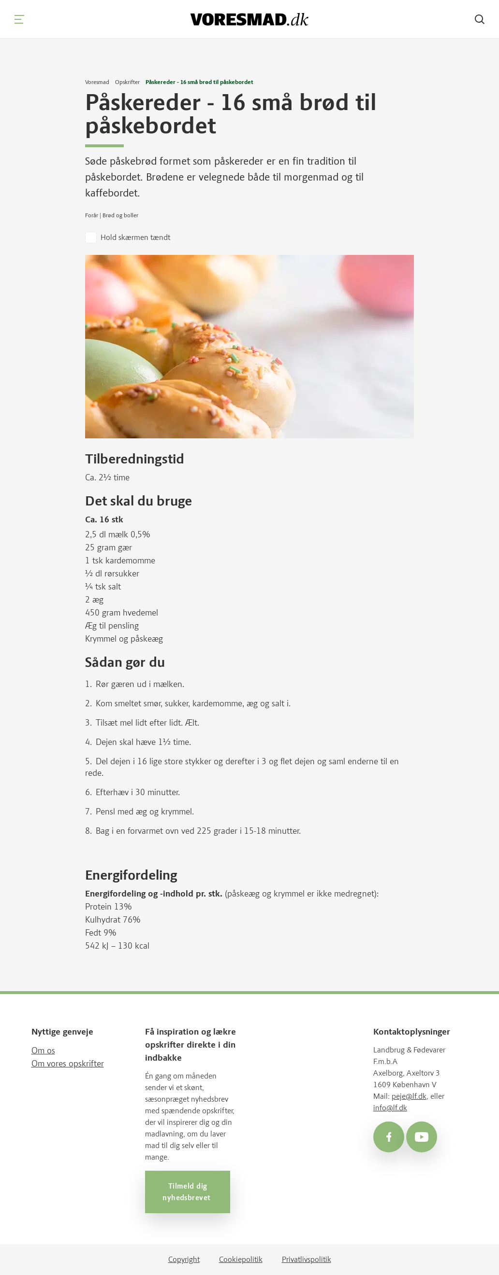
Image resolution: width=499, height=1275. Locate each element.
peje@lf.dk (409, 1096)
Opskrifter (127, 82)
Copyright (184, 1259)
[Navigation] (19, 19)
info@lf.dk (390, 1107)
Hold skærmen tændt (135, 237)
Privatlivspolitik (306, 1259)
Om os (43, 1050)
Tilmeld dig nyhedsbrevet (187, 1192)
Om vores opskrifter (67, 1063)
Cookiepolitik (241, 1259)
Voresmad (97, 82)
